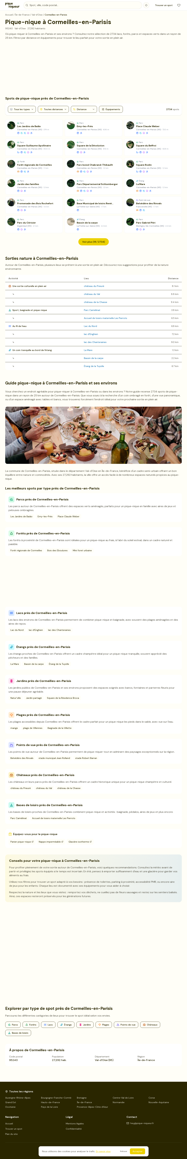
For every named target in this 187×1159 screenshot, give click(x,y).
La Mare (88, 350)
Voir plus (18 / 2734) (93, 241)
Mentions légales (75, 1123)
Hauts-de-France (50, 1102)
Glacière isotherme (80, 841)
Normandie (119, 1102)
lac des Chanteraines (95, 342)
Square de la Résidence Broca (63, 697)
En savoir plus (103, 1151)
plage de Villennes (32, 728)
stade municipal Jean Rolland (54, 758)
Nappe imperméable (51, 841)
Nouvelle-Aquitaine (159, 1102)
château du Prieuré (94, 286)
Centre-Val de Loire (123, 1097)
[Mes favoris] (179, 5)
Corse (152, 1097)
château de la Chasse (95, 302)
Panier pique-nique (22, 841)
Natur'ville (15, 697)
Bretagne (82, 1097)
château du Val (92, 294)
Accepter (137, 1151)
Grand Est (10, 1102)
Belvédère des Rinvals (21, 758)
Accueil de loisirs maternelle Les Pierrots (105, 318)
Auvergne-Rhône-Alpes (17, 1097)
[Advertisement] (93, 68)
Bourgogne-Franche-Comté (56, 1097)
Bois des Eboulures (57, 550)
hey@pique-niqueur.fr (140, 1123)
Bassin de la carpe (93, 358)
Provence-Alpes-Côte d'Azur (92, 1106)
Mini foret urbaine (82, 550)
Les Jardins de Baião (21, 516)
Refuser (123, 1151)
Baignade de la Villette (59, 728)
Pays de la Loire (49, 1106)
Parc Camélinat (92, 310)
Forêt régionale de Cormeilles (26, 550)
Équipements (111, 109)
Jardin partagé (34, 697)
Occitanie (10, 1106)
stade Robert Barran (86, 758)
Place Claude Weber (68, 516)
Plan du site (11, 1134)
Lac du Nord (90, 326)
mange (14, 728)
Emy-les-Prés (45, 516)
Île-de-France (84, 1102)
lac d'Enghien (91, 334)
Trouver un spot (164, 5)
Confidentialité (74, 1128)
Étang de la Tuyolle (94, 366)
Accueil (9, 1123)
